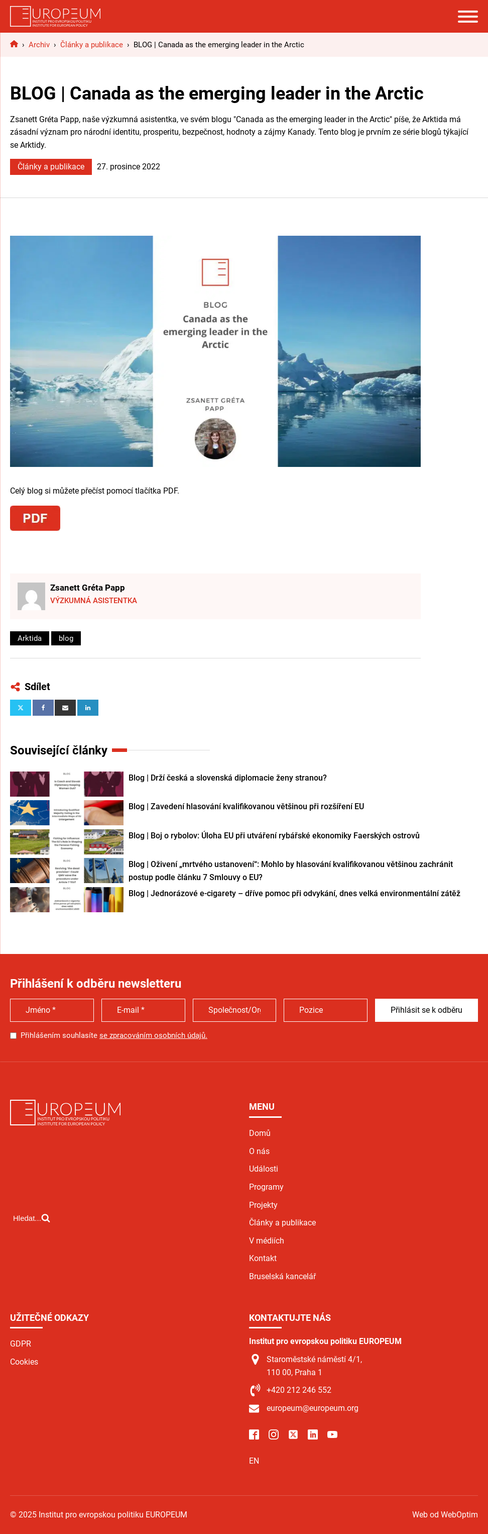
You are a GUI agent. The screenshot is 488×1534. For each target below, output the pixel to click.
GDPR (20, 1344)
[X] (20, 708)
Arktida (30, 638)
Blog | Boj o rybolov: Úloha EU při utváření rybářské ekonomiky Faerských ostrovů (274, 835)
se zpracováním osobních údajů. (153, 1035)
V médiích (266, 1240)
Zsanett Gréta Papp (87, 588)
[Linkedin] (87, 708)
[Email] (65, 708)
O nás (259, 1151)
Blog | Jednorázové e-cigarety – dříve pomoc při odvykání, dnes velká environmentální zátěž (294, 893)
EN (254, 1461)
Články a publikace (51, 166)
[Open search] (31, 1218)
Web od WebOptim (445, 1514)
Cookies (24, 1362)
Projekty (263, 1205)
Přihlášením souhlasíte (114, 1035)
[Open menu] (468, 17)
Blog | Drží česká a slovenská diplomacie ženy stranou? (228, 778)
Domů (260, 1133)
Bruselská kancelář (282, 1276)
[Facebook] (43, 708)
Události (263, 1169)
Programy (266, 1187)
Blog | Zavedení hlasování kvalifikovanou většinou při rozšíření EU (246, 806)
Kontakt (263, 1258)
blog (66, 638)
